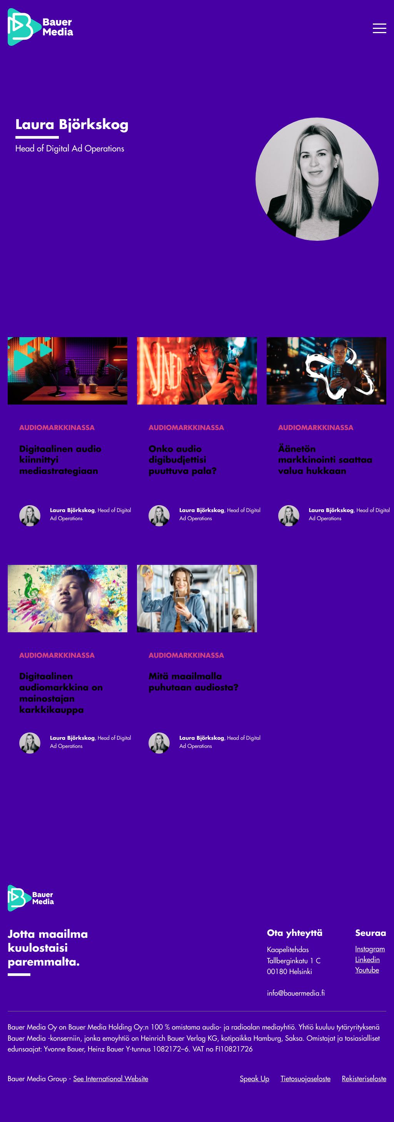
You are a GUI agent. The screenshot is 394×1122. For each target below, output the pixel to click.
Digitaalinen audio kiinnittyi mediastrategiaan (60, 462)
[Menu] (379, 29)
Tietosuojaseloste (305, 1087)
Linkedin (367, 966)
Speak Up (254, 1087)
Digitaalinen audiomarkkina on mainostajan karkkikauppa (61, 698)
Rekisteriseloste (364, 1087)
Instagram (369, 955)
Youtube (367, 976)
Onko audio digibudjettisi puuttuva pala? (183, 462)
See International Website (113, 1087)
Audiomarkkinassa (57, 429)
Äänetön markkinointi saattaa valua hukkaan (325, 462)
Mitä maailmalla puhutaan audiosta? (194, 687)
